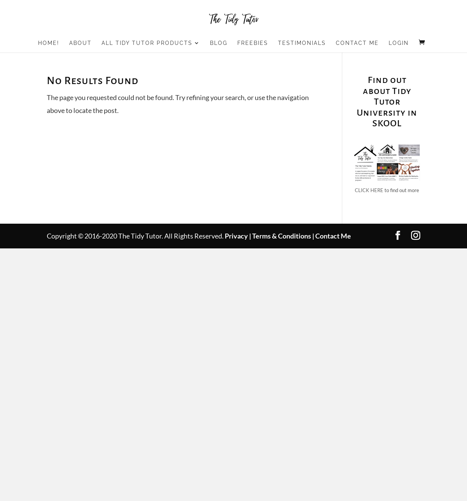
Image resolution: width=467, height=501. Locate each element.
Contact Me (357, 43)
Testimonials (302, 43)
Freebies (252, 43)
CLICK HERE (369, 190)
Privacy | (238, 236)
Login (399, 43)
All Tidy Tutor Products (147, 43)
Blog (218, 43)
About (80, 43)
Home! (48, 43)
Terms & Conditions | (283, 236)
